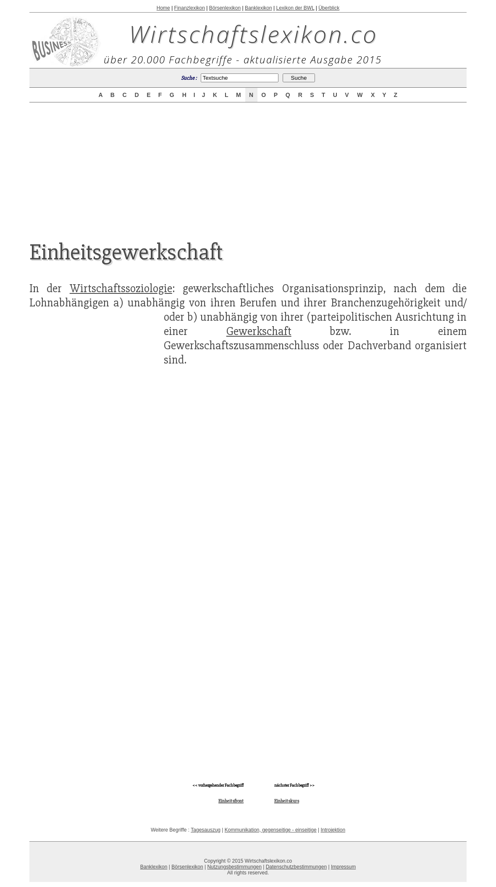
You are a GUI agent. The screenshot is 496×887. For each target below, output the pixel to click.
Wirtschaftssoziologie (121, 288)
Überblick (328, 8)
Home (163, 8)
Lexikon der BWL (295, 8)
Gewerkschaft (258, 331)
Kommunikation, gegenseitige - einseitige (271, 830)
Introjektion (332, 830)
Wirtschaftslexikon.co (253, 34)
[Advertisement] (247, 164)
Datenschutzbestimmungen (296, 867)
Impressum (343, 867)
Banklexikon (258, 8)
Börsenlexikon (225, 8)
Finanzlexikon (189, 8)
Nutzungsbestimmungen (234, 867)
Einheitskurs (286, 801)
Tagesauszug (205, 830)
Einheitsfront (231, 801)
